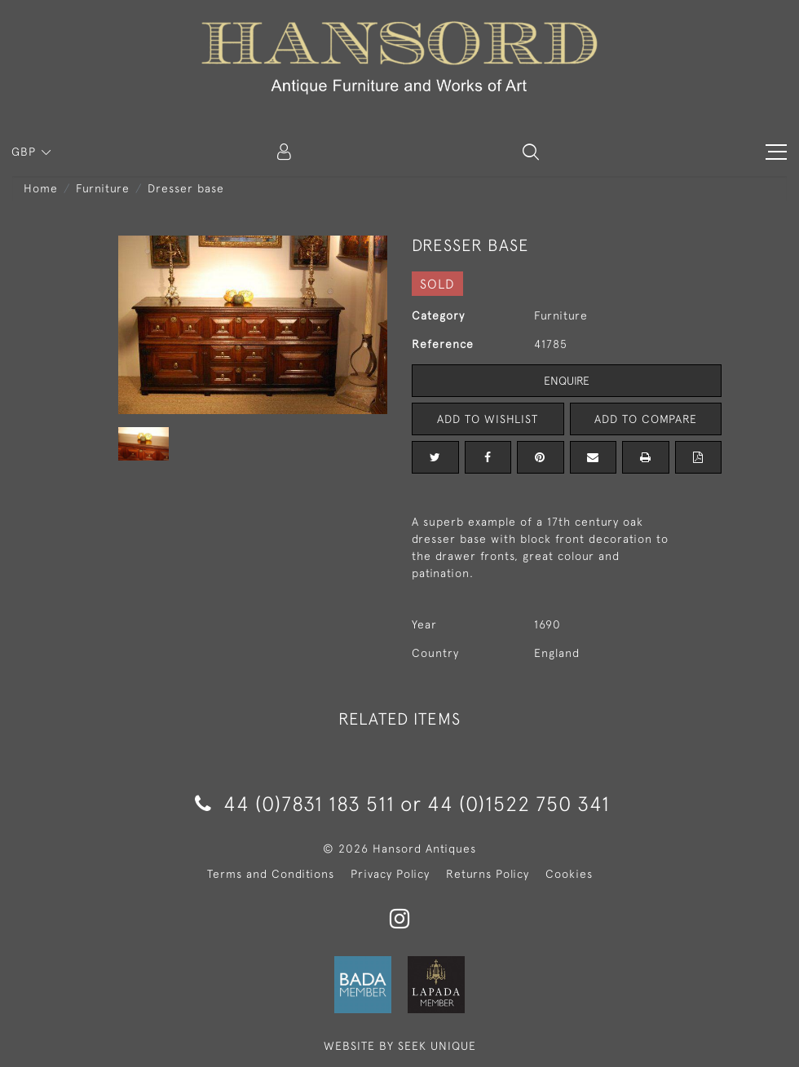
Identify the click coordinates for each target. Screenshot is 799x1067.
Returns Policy (487, 873)
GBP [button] (25, 151)
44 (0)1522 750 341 (518, 803)
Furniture (103, 188)
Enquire (566, 380)
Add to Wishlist (487, 418)
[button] (530, 151)
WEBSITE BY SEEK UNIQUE (400, 1045)
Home (41, 188)
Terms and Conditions (270, 873)
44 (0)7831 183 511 (294, 803)
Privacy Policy (390, 873)
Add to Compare (645, 418)
